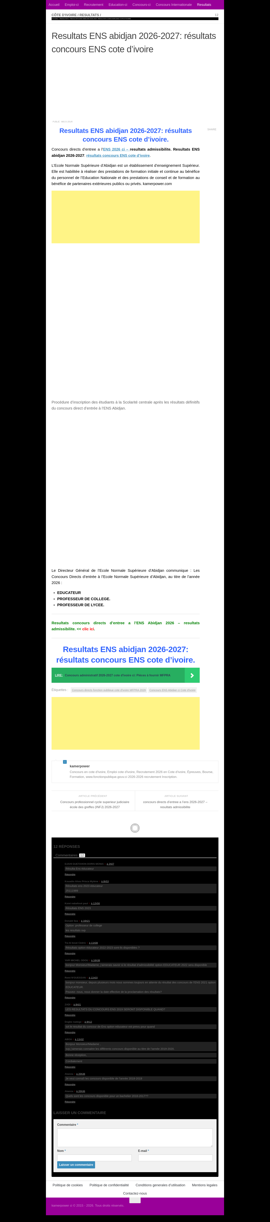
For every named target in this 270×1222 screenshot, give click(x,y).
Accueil (54, 5)
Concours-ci (142, 5)
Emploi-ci (72, 5)
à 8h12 (88, 1028)
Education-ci (118, 5)
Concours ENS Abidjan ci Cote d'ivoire (77, 696)
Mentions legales (205, 1192)
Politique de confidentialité (109, 1192)
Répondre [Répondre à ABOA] (70, 1073)
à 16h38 (95, 967)
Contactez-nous (135, 1200)
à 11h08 (93, 949)
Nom (61, 1157)
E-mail (143, 1157)
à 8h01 (77, 1011)
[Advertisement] (135, 89)
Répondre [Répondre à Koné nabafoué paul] (70, 920)
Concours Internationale (174, 5)
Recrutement (94, 5)
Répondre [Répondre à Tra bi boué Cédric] (70, 960)
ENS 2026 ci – (116, 149)
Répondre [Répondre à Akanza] (70, 1091)
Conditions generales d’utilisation (160, 1192)
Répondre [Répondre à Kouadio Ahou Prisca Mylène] (70, 903)
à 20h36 (80, 1098)
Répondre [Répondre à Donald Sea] (70, 942)
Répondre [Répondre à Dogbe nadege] (70, 1039)
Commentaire (67, 1131)
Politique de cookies (68, 1192)
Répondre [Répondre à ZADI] (70, 1021)
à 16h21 (85, 927)
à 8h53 (105, 888)
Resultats (204, 5)
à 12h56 (95, 910)
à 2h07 (110, 870)
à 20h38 (80, 1080)
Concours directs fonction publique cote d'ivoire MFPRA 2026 (111, 690)
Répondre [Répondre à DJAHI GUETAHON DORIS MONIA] (70, 881)
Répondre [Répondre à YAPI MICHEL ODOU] (70, 977)
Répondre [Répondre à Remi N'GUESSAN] (70, 1004)
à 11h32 (79, 1046)
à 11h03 (93, 984)
